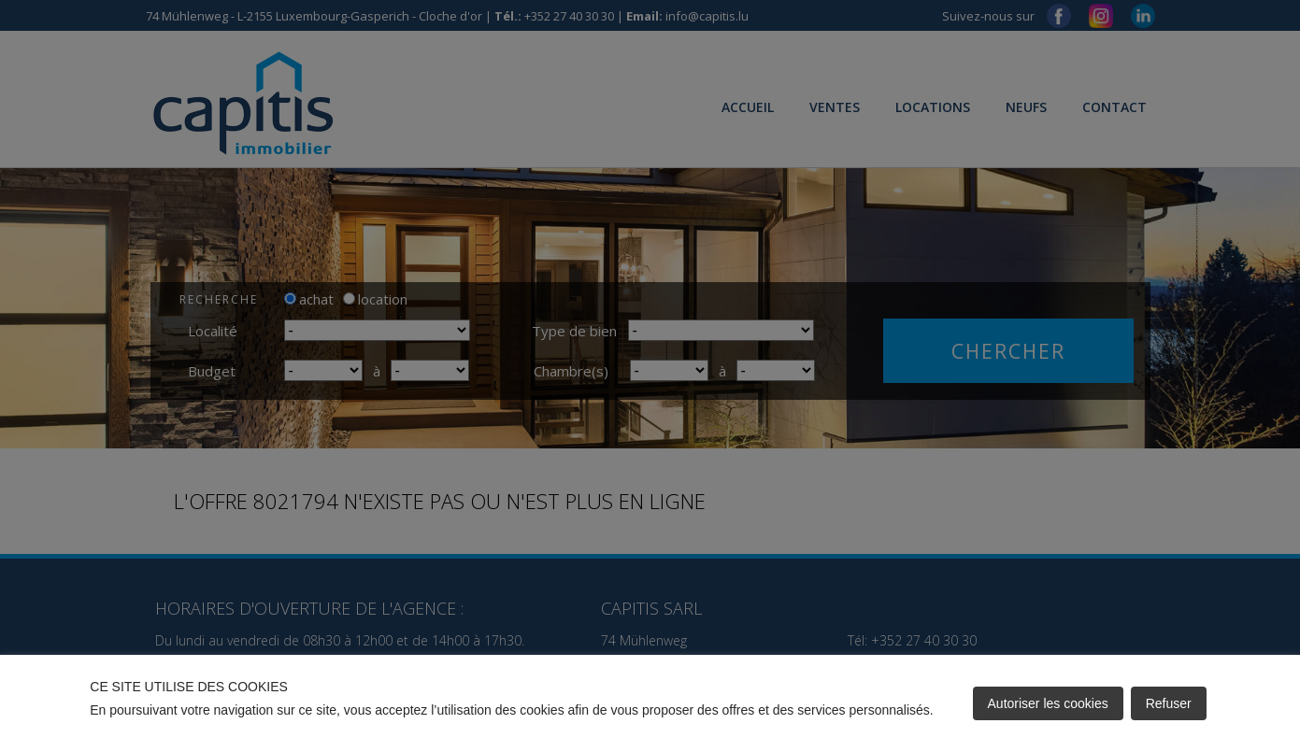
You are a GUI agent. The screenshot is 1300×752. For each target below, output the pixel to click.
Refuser (1169, 703)
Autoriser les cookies (1048, 703)
